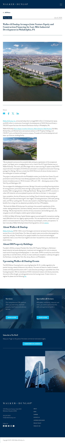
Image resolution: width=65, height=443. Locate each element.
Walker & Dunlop (8, 231)
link (25, 276)
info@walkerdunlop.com (9, 418)
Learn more (12, 317)
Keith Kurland (48, 128)
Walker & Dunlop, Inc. (9, 121)
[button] (61, 4)
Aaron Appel (17, 128)
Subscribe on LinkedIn (32, 344)
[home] (15, 4)
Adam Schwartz (38, 128)
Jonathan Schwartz (27, 128)
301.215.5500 (7, 416)
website (46, 223)
